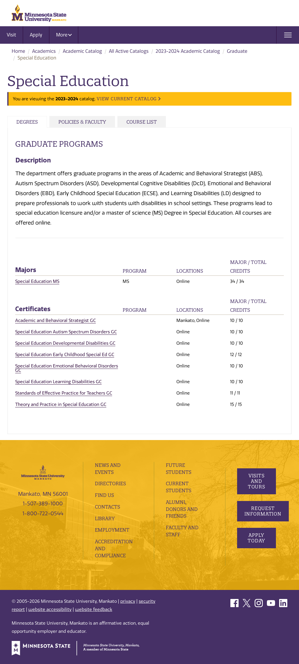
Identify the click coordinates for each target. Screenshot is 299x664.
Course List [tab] (141, 122)
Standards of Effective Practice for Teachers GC (63, 393)
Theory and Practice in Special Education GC (60, 404)
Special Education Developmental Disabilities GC (65, 343)
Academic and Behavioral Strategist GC (55, 320)
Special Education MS (37, 281)
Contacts (107, 507)
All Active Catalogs (129, 51)
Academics (44, 51)
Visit (11, 35)
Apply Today (256, 538)
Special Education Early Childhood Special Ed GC (64, 354)
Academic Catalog (82, 51)
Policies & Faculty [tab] (82, 122)
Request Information (262, 511)
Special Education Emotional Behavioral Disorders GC (66, 368)
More (64, 35)
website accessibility (50, 609)
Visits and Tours (256, 481)
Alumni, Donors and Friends (182, 509)
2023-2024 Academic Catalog (188, 51)
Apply (36, 35)
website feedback (93, 609)
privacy (127, 601)
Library (105, 518)
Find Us (104, 495)
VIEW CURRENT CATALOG (127, 98)
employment (112, 530)
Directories (110, 483)
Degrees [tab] (27, 122)
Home (18, 51)
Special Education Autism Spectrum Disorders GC (66, 331)
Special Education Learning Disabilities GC (58, 381)
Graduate (237, 51)
